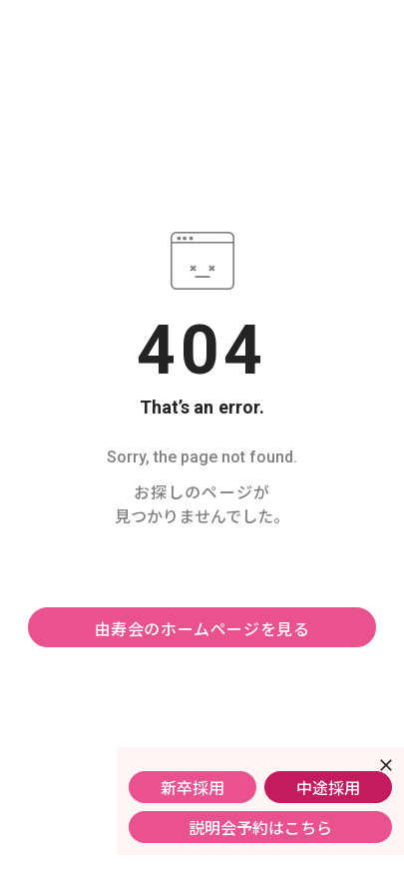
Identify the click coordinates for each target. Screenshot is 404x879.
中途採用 (328, 787)
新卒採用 (192, 787)
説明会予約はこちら (260, 827)
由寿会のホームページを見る (202, 628)
